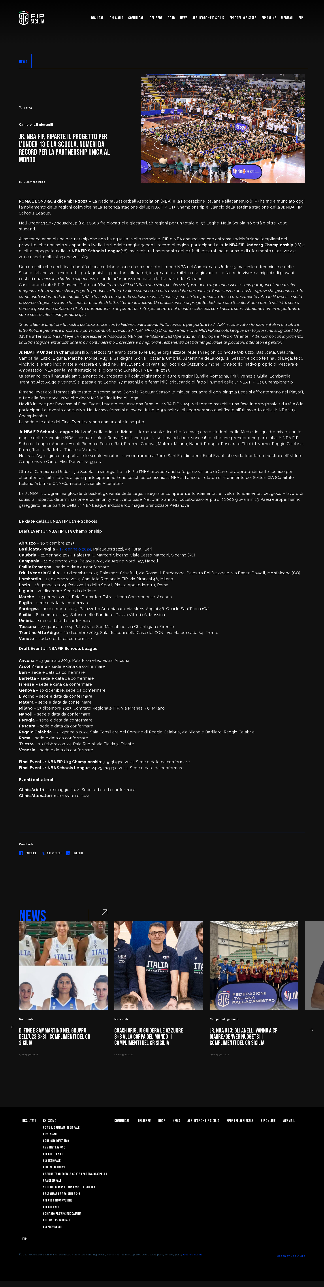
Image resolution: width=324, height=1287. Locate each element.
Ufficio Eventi (52, 1207)
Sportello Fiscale (243, 18)
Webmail (287, 18)
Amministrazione (54, 1147)
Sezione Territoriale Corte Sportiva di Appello (75, 1174)
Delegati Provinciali (56, 1220)
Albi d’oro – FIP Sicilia (208, 18)
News (183, 18)
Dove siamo (50, 1134)
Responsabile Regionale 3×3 (61, 1194)
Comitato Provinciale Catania (62, 1214)
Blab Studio (297, 1255)
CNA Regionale (52, 1181)
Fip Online (269, 18)
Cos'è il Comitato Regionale (61, 1128)
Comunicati (136, 18)
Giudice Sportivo (54, 1167)
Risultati (98, 18)
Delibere (156, 18)
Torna (25, 108)
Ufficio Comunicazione (57, 1200)
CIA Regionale (52, 1161)
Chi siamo (116, 18)
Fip (301, 18)
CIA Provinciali (52, 1227)
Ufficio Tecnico (53, 1154)
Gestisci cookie (193, 1254)
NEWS (23, 62)
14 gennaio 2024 (75, 549)
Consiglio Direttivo (56, 1141)
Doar (171, 18)
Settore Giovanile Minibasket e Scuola (69, 1187)
